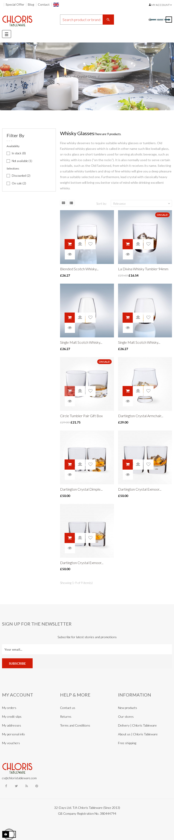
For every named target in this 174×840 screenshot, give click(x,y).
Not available (22, 161)
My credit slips (12, 716)
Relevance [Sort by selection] (142, 203)
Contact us (67, 708)
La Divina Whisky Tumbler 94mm (143, 269)
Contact (44, 4)
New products (127, 708)
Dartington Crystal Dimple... (81, 489)
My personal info (13, 734)
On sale (19, 183)
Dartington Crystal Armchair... (140, 416)
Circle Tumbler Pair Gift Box (81, 416)
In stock (19, 153)
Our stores (126, 716)
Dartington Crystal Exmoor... (139, 489)
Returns (65, 716)
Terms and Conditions (75, 725)
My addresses (11, 725)
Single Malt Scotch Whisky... (81, 342)
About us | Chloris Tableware (138, 734)
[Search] (87, 19)
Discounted (21, 175)
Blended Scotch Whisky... (79, 269)
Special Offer (15, 4)
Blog (31, 4)
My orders (9, 708)
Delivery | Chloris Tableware (137, 725)
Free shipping (127, 743)
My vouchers (11, 743)
